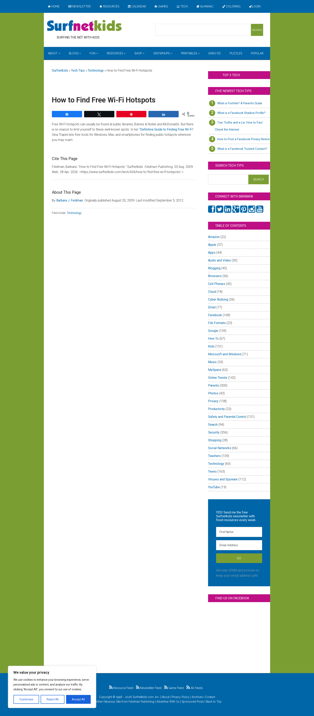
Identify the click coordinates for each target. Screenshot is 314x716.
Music (212, 362)
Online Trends (217, 378)
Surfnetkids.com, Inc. (146, 697)
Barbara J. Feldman (69, 200)
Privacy (213, 401)
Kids (211, 346)
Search (213, 424)
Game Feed (174, 688)
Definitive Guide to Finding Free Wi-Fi (166, 129)
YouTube (214, 487)
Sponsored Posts (193, 701)
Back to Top (213, 701)
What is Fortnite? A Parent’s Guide (239, 103)
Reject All (52, 699)
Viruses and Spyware (223, 479)
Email (212, 307)
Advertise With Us (167, 701)
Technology (96, 70)
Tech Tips (78, 70)
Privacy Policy (181, 697)
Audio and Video (219, 260)
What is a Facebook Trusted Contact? (242, 149)
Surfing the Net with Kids (84, 26)
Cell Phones (216, 284)
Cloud (212, 292)
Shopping (214, 440)
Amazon (213, 237)
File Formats (217, 323)
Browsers (215, 276)
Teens (212, 471)
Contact (210, 697)
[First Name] (239, 532)
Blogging (214, 268)
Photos (213, 393)
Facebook (215, 315)
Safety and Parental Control (227, 417)
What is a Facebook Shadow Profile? (241, 113)
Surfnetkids (60, 70)
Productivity (216, 409)
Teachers (214, 456)
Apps (211, 252)
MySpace (214, 370)
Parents (213, 385)
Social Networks (219, 448)
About (165, 697)
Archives (197, 697)
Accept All (78, 699)
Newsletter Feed (148, 688)
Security (213, 432)
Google (213, 331)
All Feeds (194, 688)
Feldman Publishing (141, 701)
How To (213, 338)
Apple (212, 245)
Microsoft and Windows (225, 354)
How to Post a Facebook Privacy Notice (243, 139)
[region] (52, 687)
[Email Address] (239, 545)
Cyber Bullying (218, 299)
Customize (26, 699)
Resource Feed (121, 688)
